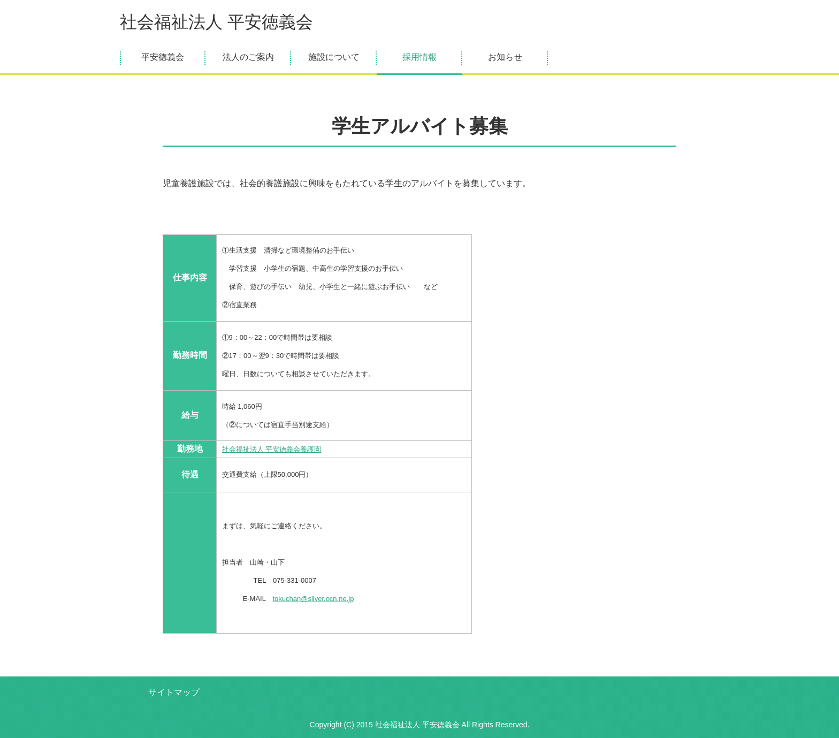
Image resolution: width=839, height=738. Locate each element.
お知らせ (505, 57)
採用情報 (419, 57)
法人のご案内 (248, 57)
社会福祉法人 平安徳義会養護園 (272, 449)
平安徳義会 (162, 57)
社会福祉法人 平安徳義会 (216, 22)
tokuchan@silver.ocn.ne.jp (313, 599)
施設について (334, 57)
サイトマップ (174, 692)
